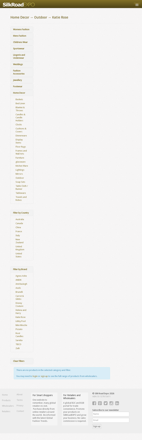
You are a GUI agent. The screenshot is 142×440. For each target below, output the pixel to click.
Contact (20, 411)
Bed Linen (20, 103)
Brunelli (19, 292)
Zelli (18, 348)
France (19, 231)
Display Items (19, 141)
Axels (18, 288)
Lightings (20, 170)
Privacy (20, 405)
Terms (20, 400)
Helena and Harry (21, 311)
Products (6, 400)
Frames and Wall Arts (21, 152)
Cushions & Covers (21, 130)
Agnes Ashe (21, 276)
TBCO (18, 344)
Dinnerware (21, 135)
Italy (18, 235)
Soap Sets (20, 182)
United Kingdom (20, 248)
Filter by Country (21, 213)
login (35, 376)
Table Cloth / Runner (22, 187)
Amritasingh (21, 284)
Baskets (19, 99)
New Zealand (19, 241)
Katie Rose (20, 317)
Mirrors (19, 174)
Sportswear (18, 48)
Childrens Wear (20, 42)
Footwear (17, 86)
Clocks (19, 124)
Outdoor (20, 178)
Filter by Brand (20, 269)
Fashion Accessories (18, 72)
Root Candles (19, 335)
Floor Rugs (21, 146)
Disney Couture (19, 304)
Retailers (6, 411)
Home (5, 395)
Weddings (18, 64)
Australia (20, 219)
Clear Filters (18, 361)
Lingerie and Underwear (19, 56)
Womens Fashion (21, 29)
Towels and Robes (21, 198)
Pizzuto (19, 329)
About (19, 394)
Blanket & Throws (20, 109)
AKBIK (18, 280)
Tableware (21, 193)
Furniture (20, 158)
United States (19, 255)
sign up (44, 376)
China (18, 227)
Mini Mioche (21, 325)
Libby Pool (21, 321)
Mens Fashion (19, 36)
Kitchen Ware (22, 166)
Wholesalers (7, 406)
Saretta (19, 340)
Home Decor (19, 93)
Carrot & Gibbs (20, 297)
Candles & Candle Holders (20, 117)
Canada (19, 223)
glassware (20, 162)
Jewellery (17, 80)
